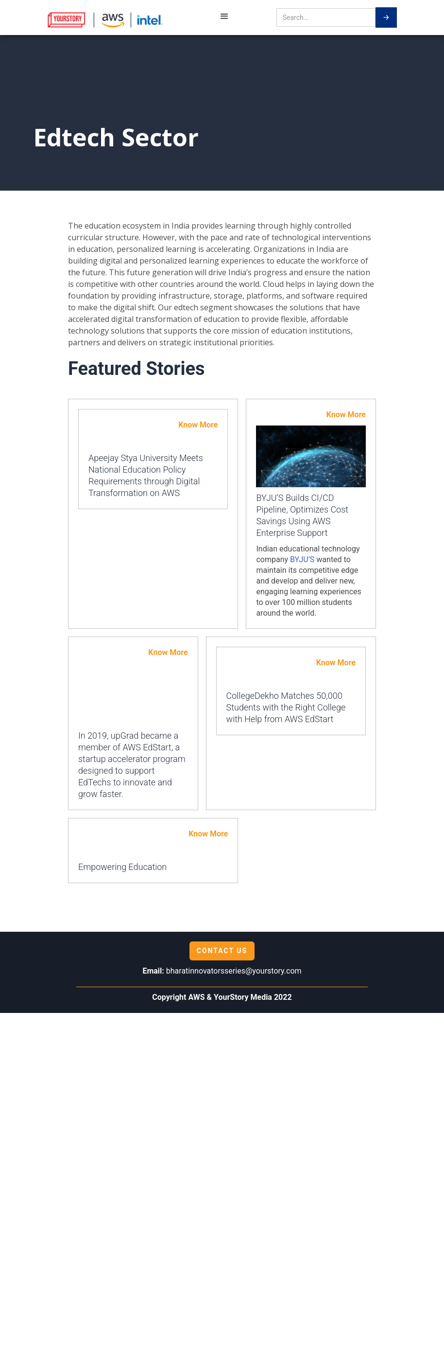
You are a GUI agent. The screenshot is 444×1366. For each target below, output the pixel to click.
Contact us (222, 951)
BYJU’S (302, 559)
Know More (198, 424)
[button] (224, 17)
